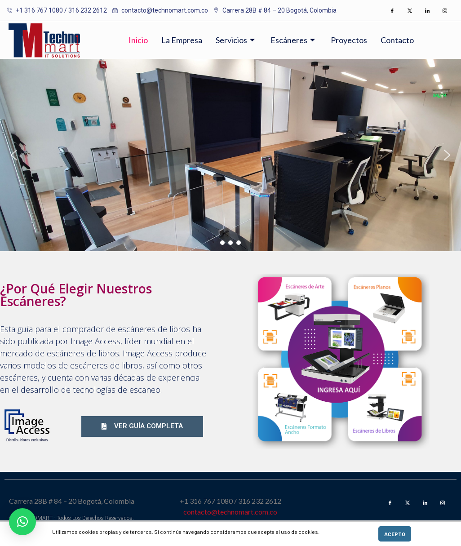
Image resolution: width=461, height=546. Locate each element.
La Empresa (181, 40)
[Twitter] (410, 10)
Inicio (138, 40)
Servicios (236, 40)
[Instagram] (445, 10)
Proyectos (349, 40)
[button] (14, 155)
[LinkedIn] (427, 10)
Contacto (397, 40)
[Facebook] (392, 10)
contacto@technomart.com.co (230, 511)
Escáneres (293, 40)
